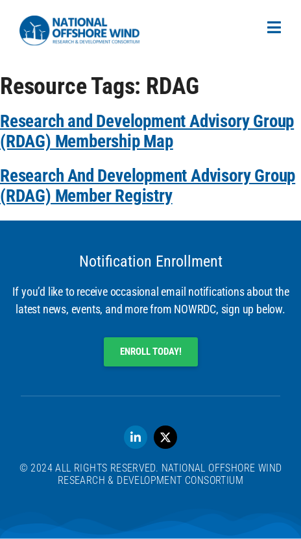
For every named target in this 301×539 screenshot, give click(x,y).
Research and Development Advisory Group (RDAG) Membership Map (147, 131)
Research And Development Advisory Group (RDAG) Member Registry (147, 185)
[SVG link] (79, 30)
